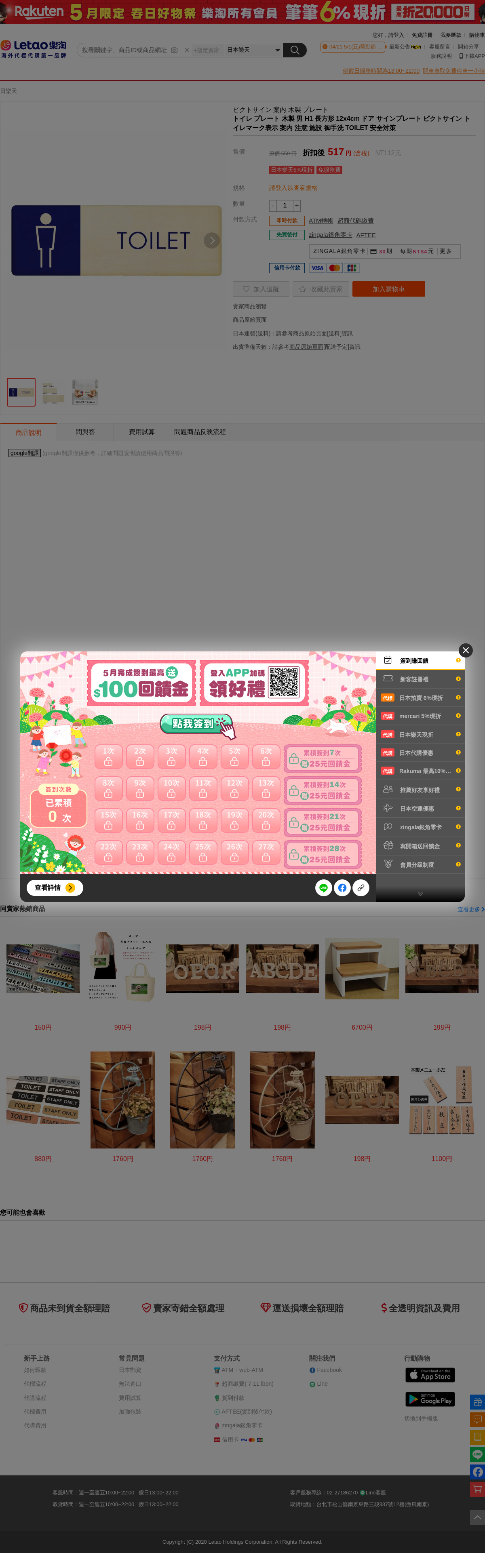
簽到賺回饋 (421, 660)
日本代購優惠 (421, 752)
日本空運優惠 (421, 808)
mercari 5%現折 (421, 716)
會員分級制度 (421, 864)
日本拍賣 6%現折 (421, 697)
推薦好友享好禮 (421, 789)
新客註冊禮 (421, 678)
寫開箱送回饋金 (421, 845)
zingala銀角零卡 (421, 826)
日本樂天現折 (421, 734)
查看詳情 (48, 887)
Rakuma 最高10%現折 (421, 771)
